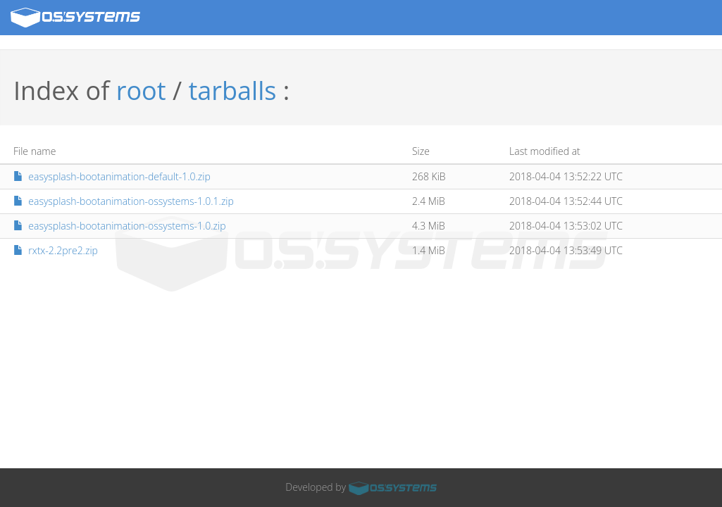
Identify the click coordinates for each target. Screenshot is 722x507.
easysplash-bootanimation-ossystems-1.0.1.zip (123, 201)
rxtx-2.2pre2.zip (55, 250)
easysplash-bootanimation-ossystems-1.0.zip (119, 225)
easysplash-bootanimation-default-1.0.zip (112, 176)
